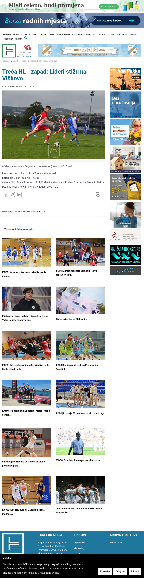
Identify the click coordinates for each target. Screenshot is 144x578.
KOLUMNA (77, 34)
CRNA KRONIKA (63, 34)
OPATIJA (42, 34)
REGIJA (32, 34)
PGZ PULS (111, 34)
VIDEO (102, 34)
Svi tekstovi (116, 542)
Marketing (79, 548)
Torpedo (6, 61)
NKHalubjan (8, 211)
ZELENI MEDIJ (131, 34)
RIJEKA (24, 34)
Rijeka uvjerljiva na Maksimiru (71, 319)
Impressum (79, 542)
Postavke (105, 572)
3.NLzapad (21, 211)
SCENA (87, 34)
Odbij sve (121, 572)
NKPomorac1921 (35, 211)
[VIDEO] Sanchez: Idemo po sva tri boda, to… (79, 460)
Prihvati (135, 572)
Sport (15, 61)
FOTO (94, 34)
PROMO (18, 39)
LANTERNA (8, 39)
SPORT (51, 34)
